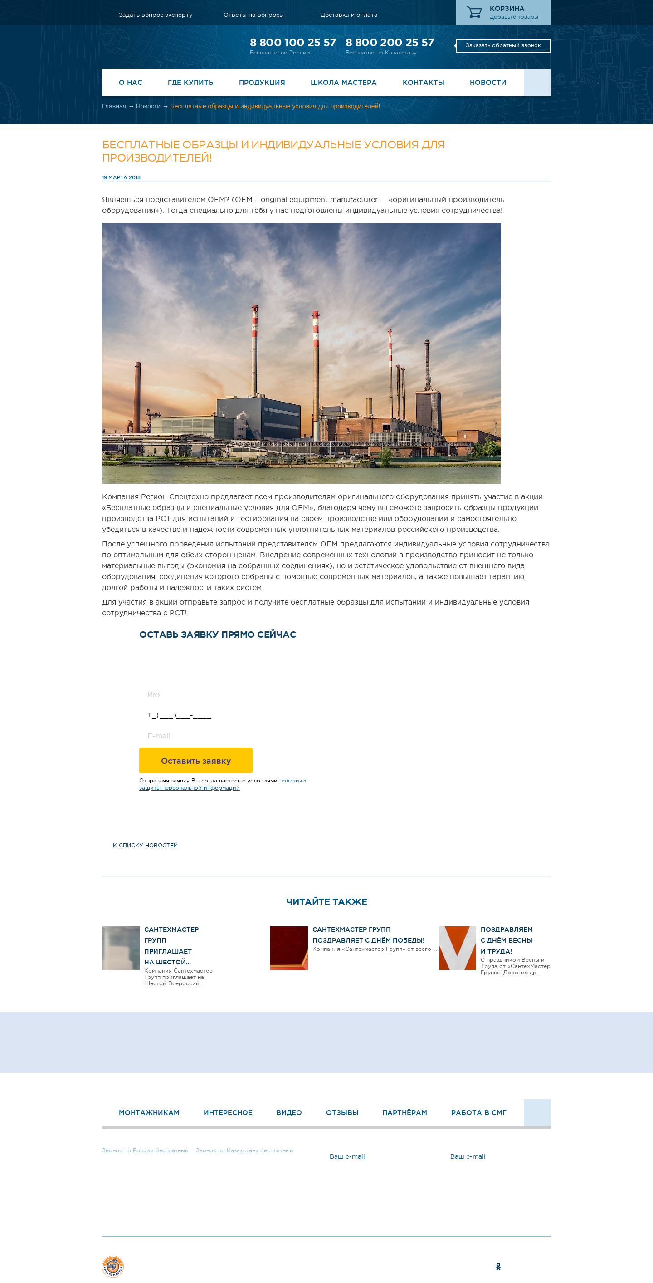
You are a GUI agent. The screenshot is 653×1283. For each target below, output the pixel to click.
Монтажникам (149, 1112)
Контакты (423, 82)
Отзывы (342, 1112)
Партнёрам (404, 1112)
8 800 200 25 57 (390, 42)
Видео (289, 1112)
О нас (130, 82)
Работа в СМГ (479, 1112)
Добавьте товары (514, 17)
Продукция (262, 82)
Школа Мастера (344, 82)
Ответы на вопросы (254, 14)
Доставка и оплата (349, 14)
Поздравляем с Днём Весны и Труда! (507, 940)
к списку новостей (145, 845)
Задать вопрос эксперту (156, 14)
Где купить (190, 82)
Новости (488, 82)
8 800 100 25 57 (293, 42)
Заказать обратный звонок (503, 45)
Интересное (228, 1112)
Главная (114, 106)
